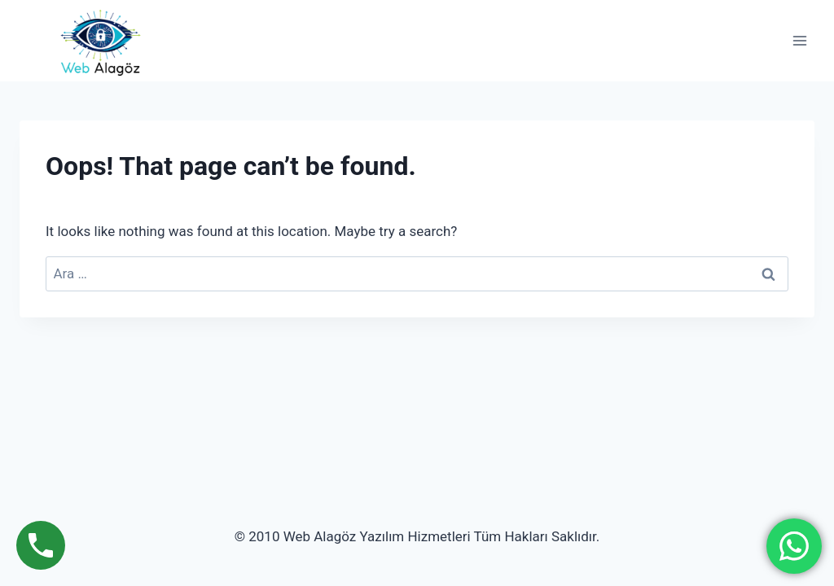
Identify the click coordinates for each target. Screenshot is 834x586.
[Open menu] (799, 41)
